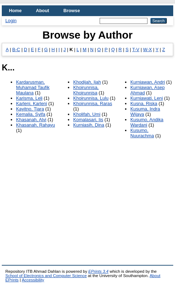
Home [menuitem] (15, 10)
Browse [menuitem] (72, 10)
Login (10, 20)
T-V (135, 49)
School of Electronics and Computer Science (46, 275)
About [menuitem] (42, 10)
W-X (147, 49)
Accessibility (33, 280)
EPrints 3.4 (98, 271)
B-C (16, 49)
